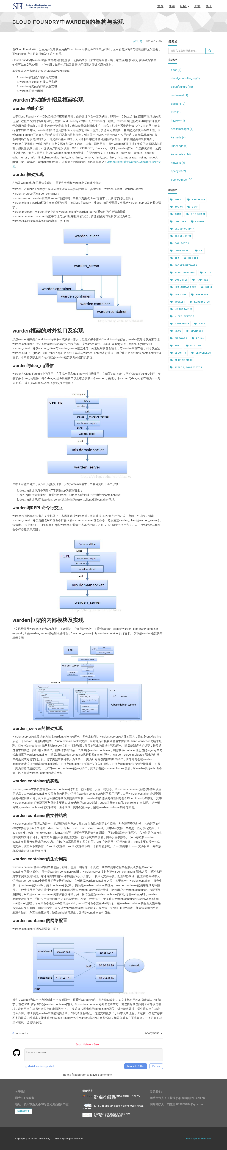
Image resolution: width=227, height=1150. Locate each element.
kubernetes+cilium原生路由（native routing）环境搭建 (117, 1097)
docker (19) (178, 103)
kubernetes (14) (181, 154)
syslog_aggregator (186, 367)
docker (191, 258)
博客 (172, 6)
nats (199, 323)
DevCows (206, 1138)
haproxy (200, 280)
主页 (160, 6)
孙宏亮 (138, 41)
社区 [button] (184, 6)
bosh (193, 207)
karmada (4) (178, 137)
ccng (176, 214)
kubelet (177, 302)
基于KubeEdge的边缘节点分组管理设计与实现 (118, 1106)
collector (179, 243)
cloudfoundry (182, 229)
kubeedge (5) (179, 146)
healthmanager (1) (182, 129)
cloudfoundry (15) (182, 86)
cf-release (196, 214)
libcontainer (181, 309)
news (176, 331)
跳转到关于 (23, 1111)
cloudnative (181, 236)
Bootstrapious (193, 1138)
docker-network (183, 265)
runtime (193, 345)
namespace (180, 323)
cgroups (178, 221)
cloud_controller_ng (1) (185, 78)
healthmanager (183, 287)
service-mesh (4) (181, 179)
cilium (197, 221)
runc (175, 345)
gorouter (179, 280)
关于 (209, 6)
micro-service (182, 316)
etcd (205, 272)
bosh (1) (176, 70)
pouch (198, 338)
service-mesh (181, 360)
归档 (197, 6)
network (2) (178, 162)
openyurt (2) (178, 171)
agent (176, 199)
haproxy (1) (178, 120)
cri (199, 250)
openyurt (194, 331)
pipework (178, 338)
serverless (201, 353)
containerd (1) (179, 95)
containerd (180, 250)
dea (174, 258)
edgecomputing (183, 272)
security (178, 353)
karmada (178, 294)
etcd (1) (176, 112)
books (176, 207)
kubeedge (199, 294)
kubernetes (200, 302)
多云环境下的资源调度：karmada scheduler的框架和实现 (112, 1115)
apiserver (196, 199)
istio (206, 287)
